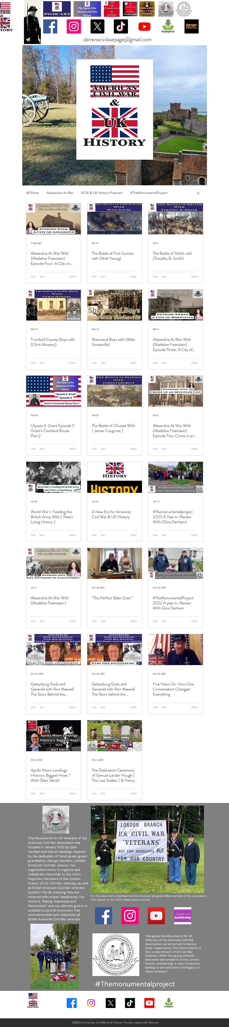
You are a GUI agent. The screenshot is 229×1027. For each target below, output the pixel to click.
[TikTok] (121, 26)
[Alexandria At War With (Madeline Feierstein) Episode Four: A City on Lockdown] (53, 218)
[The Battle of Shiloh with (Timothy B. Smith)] (175, 218)
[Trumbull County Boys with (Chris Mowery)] (53, 305)
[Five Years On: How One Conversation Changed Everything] (175, 649)
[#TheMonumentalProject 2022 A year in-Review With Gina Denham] (175, 563)
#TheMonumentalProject (148, 193)
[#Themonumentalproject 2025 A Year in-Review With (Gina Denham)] (175, 477)
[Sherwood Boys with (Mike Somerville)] (114, 305)
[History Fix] (192, 26)
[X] (97, 26)
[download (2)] (182, 915)
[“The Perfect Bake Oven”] (114, 563)
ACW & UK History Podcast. (102, 193)
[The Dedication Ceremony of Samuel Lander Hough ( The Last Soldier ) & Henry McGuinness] (114, 735)
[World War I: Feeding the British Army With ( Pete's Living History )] (53, 477)
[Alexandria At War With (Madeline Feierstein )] (53, 563)
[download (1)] (168, 26)
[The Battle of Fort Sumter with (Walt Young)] (114, 218)
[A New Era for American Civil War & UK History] (114, 477)
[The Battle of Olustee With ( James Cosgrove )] (114, 391)
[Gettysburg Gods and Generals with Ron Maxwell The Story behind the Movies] (114, 649)
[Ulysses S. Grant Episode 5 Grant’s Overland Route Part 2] (53, 391)
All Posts (32, 193)
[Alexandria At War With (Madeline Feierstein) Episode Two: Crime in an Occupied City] (175, 391)
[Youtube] (144, 26)
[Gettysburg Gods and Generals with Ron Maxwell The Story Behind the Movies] (53, 649)
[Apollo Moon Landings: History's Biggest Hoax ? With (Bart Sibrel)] (53, 735)
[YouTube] (156, 915)
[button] (198, 193)
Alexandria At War (59, 193)
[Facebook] (50, 26)
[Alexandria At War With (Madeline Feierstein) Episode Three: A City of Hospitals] (175, 305)
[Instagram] (74, 26)
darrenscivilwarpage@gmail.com (117, 39)
